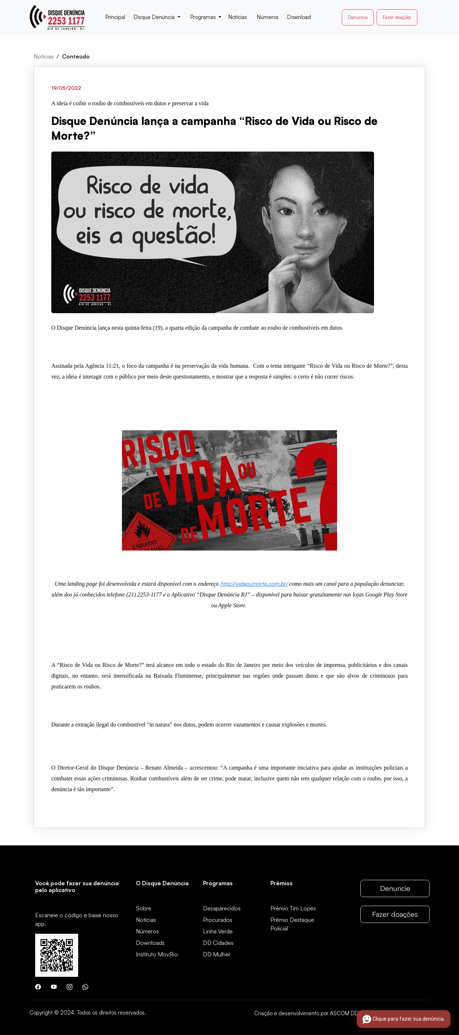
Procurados (217, 919)
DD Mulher (217, 954)
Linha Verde (218, 931)
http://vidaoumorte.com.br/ (254, 583)
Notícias (44, 56)
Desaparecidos (222, 908)
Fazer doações (397, 17)
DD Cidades (218, 942)
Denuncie (395, 888)
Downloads (150, 942)
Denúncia (358, 17)
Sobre (143, 908)
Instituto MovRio (157, 954)
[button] (157, 17)
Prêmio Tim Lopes (293, 908)
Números (147, 931)
